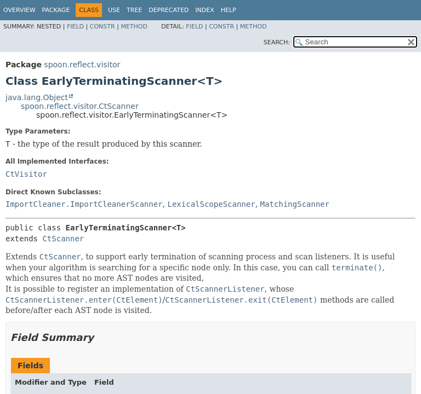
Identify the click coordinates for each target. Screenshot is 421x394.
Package (56, 10)
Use (114, 10)
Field (75, 26)
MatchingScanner (294, 204)
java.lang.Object (36, 97)
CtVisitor (26, 174)
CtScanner (63, 238)
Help (228, 10)
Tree (134, 10)
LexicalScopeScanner (211, 204)
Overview (19, 10)
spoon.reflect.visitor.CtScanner (80, 106)
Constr (102, 26)
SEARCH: (277, 42)
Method (134, 26)
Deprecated (169, 10)
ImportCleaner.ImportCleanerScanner (84, 204)
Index (204, 10)
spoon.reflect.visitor (82, 64)
